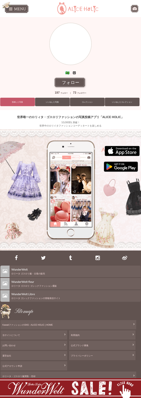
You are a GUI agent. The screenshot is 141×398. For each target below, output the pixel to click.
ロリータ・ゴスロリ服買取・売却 (18, 376)
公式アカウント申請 (12, 366)
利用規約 (75, 335)
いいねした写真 (52, 102)
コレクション (87, 102)
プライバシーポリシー (82, 355)
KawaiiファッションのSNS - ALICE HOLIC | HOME (27, 325)
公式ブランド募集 (79, 345)
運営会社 (6, 355)
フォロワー (79, 93)
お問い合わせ (9, 345)
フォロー (70, 82)
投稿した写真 (17, 102)
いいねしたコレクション (122, 102)
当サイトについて (11, 335)
